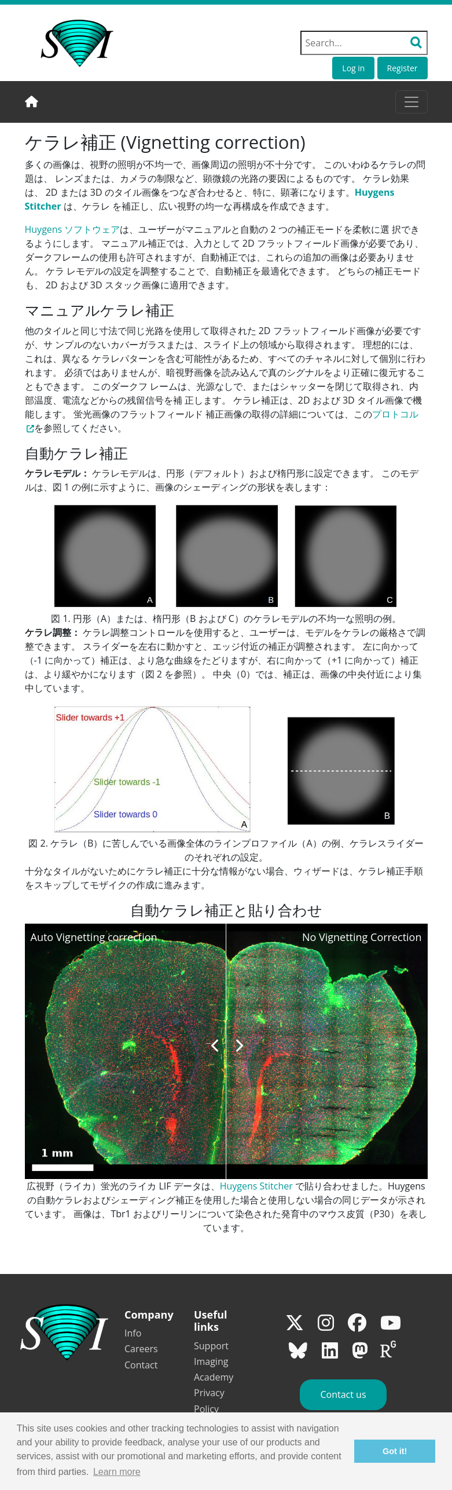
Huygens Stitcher (256, 1186)
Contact (140, 1365)
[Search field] (364, 43)
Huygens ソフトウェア (72, 229)
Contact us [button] (343, 1394)
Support (211, 1345)
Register (402, 68)
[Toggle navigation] (411, 102)
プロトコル (395, 414)
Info (132, 1333)
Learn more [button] (117, 1472)
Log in (353, 68)
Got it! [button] (395, 1451)
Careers (141, 1348)
